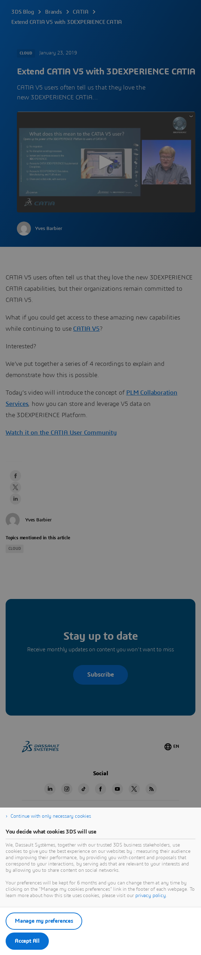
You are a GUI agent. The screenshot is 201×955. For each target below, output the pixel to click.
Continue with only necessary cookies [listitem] (51, 816)
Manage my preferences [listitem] (44, 921)
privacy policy (150, 895)
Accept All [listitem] (27, 941)
